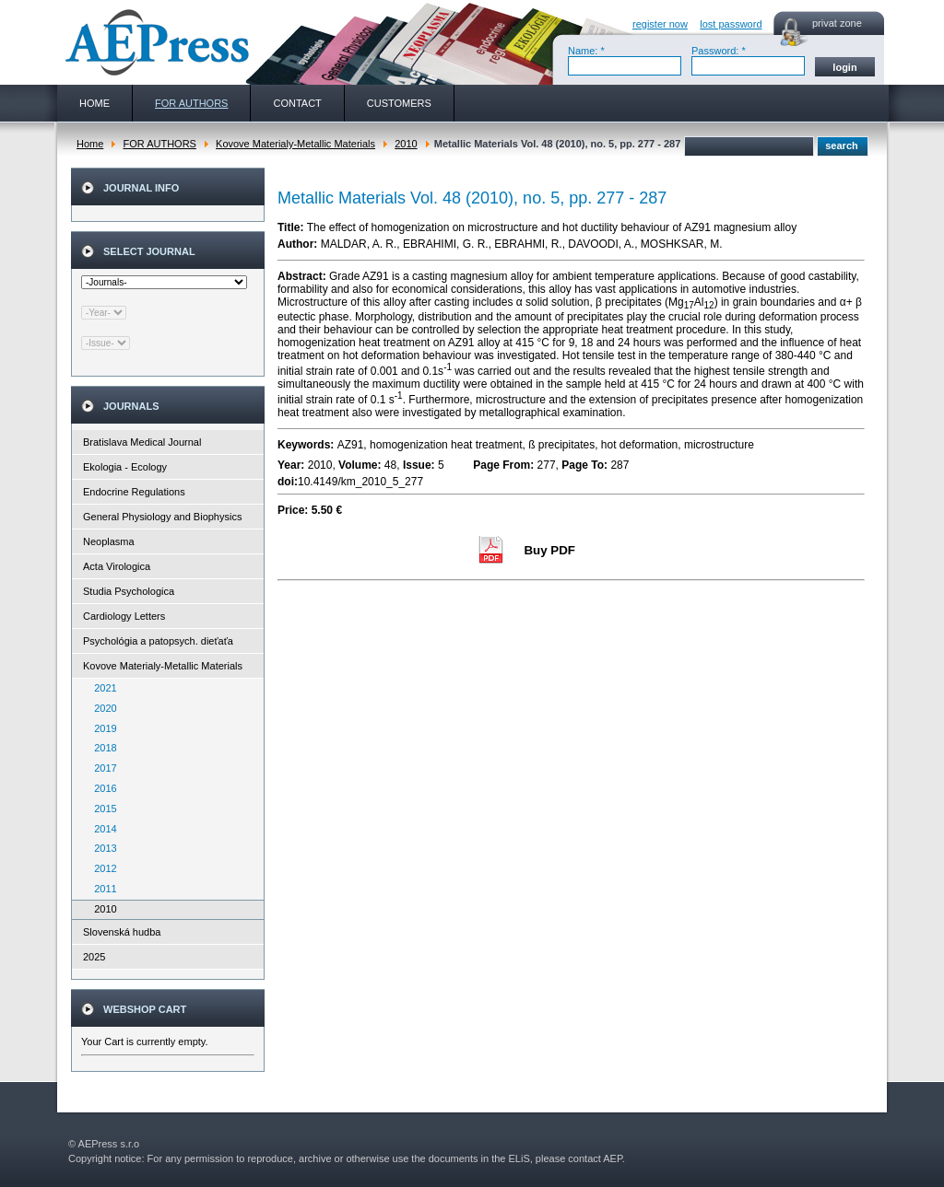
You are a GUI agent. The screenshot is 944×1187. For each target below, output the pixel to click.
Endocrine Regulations (134, 491)
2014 (101, 828)
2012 (101, 868)
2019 (101, 728)
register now (660, 23)
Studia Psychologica (128, 591)
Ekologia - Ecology (125, 466)
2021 (101, 687)
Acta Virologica (116, 566)
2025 (94, 956)
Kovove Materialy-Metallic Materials (295, 143)
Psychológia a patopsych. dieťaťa (158, 640)
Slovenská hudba (121, 931)
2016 (101, 788)
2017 (101, 768)
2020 (101, 708)
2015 (101, 808)
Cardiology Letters (124, 616)
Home (90, 143)
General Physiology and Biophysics (162, 516)
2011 (101, 888)
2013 (101, 848)
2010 (406, 143)
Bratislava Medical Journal (142, 442)
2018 (101, 747)
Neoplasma (109, 541)
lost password (730, 23)
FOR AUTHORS (159, 143)
